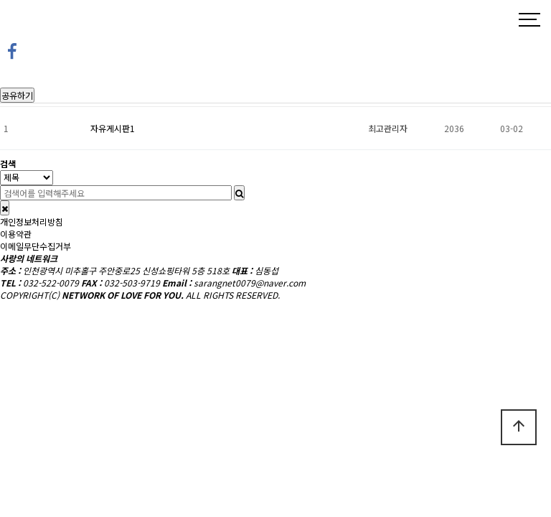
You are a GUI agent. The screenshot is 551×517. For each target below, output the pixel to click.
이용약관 (16, 234)
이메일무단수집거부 (35, 246)
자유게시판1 (112, 128)
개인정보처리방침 (31, 221)
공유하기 (17, 95)
